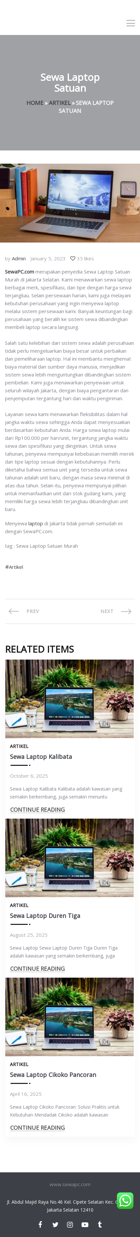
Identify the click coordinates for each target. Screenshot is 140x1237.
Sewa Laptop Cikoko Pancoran (53, 1075)
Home (35, 103)
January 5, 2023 (48, 258)
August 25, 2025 (29, 934)
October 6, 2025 (29, 775)
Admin (19, 258)
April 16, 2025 (26, 1093)
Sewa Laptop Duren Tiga (45, 916)
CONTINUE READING (37, 809)
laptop (35, 523)
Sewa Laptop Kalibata (41, 757)
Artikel (60, 103)
